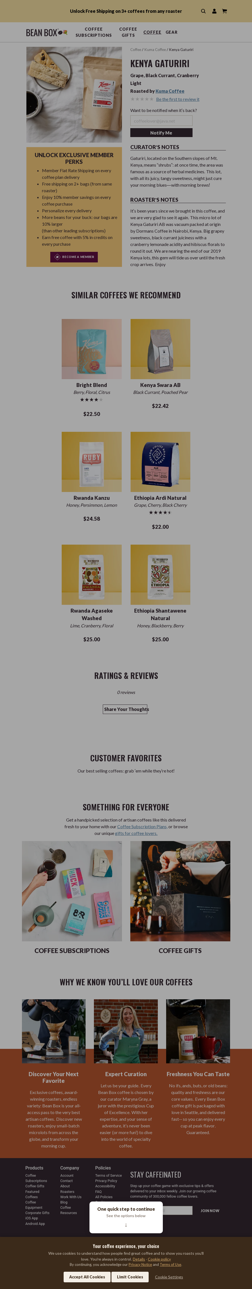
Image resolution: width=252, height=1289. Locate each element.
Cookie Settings (169, 1277)
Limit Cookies (130, 1277)
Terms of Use (170, 1264)
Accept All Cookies (87, 1277)
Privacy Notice (140, 1264)
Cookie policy (159, 1259)
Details (139, 1259)
